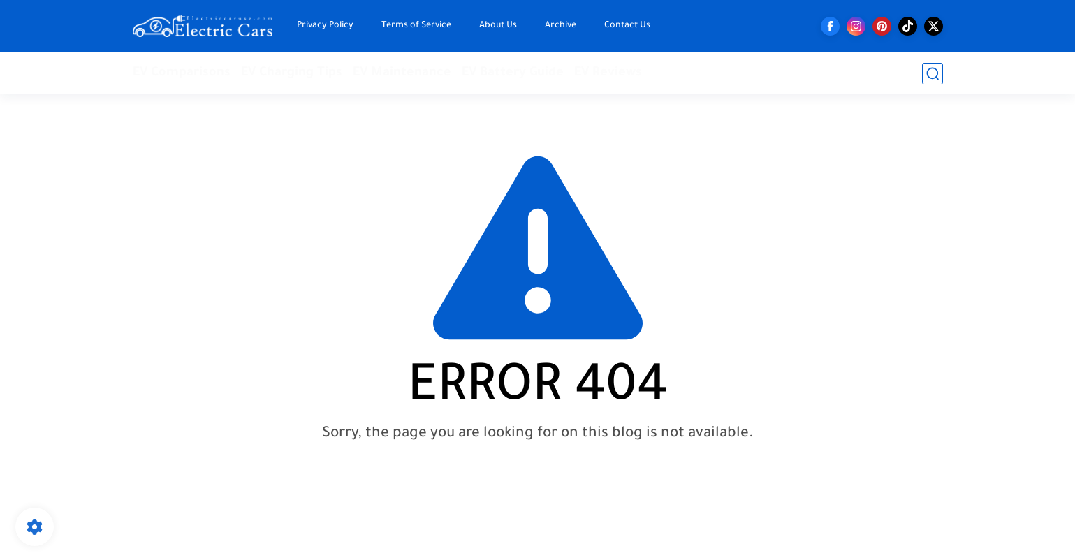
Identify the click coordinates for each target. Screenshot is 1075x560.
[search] (932, 73)
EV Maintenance (402, 73)
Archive (560, 26)
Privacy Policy (325, 26)
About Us (498, 26)
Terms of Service (416, 26)
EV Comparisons (182, 73)
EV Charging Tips (291, 73)
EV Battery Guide (513, 73)
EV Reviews (608, 73)
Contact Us (627, 26)
